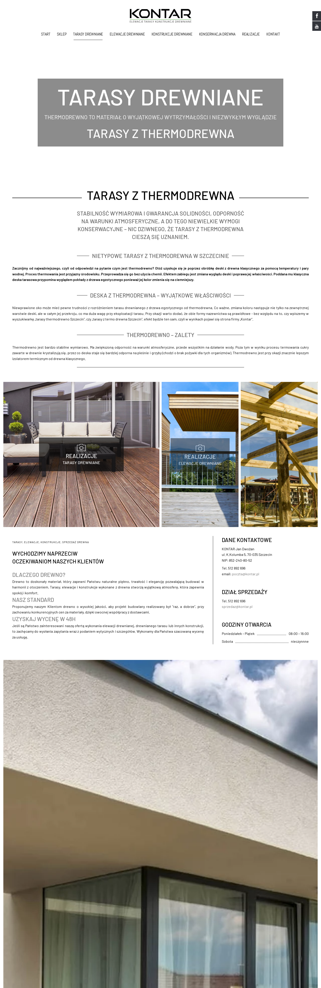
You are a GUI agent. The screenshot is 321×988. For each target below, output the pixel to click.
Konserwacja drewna (217, 34)
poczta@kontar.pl (245, 574)
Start (45, 34)
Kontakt (273, 34)
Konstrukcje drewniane (172, 34)
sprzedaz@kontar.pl (237, 607)
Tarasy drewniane (88, 34)
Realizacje (251, 34)
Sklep (61, 34)
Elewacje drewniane (127, 34)
